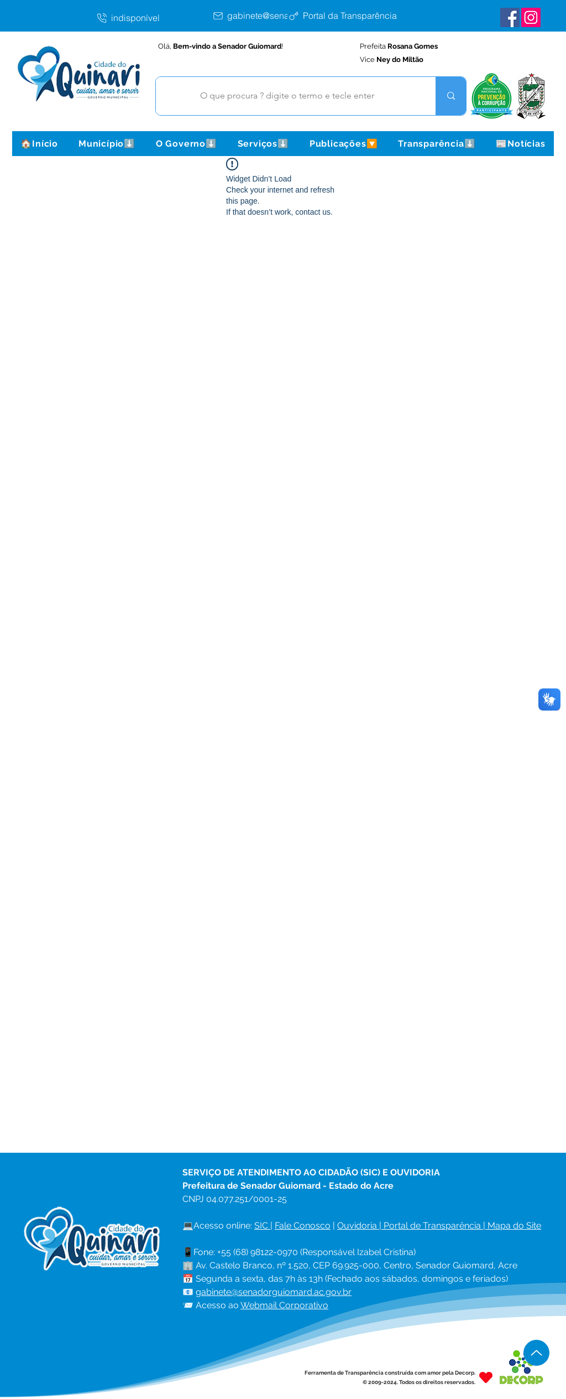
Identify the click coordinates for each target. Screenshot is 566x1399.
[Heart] (486, 1377)
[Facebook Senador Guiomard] (510, 17)
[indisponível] (154, 17)
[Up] (536, 1353)
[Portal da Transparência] (351, 15)
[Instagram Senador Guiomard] (531, 17)
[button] (106, 144)
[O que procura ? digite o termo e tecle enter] (287, 96)
